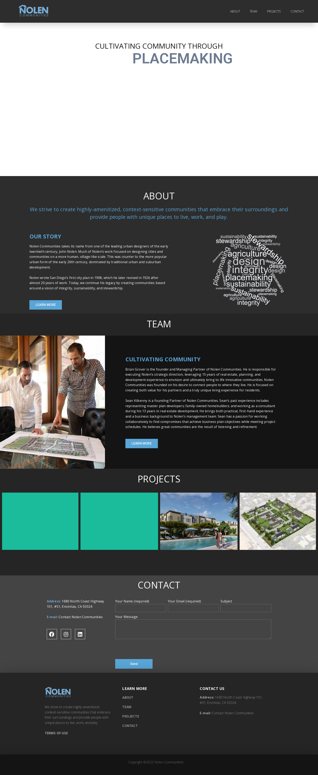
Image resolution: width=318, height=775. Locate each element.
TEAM (253, 11)
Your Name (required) (132, 601)
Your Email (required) (184, 601)
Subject (226, 601)
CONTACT (297, 11)
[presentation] (146, 649)
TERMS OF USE (56, 733)
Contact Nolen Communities (81, 617)
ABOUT (235, 11)
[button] (45, 305)
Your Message (126, 616)
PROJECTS (274, 11)
